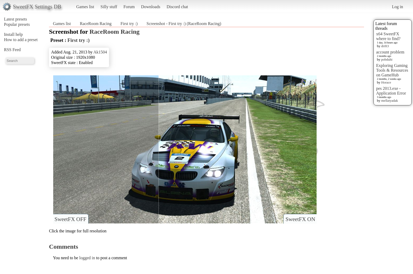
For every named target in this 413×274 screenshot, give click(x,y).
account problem (390, 52)
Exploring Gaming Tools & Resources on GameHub (392, 70)
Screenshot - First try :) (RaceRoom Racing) (183, 23)
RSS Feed (12, 49)
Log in (397, 6)
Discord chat (177, 6)
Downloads (150, 6)
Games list (85, 6)
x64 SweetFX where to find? (388, 36)
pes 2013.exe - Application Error (391, 90)
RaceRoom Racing (95, 23)
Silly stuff (109, 6)
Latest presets (15, 19)
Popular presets (17, 24)
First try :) (128, 23)
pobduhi (386, 59)
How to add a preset (21, 39)
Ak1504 (100, 52)
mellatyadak (389, 100)
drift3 (385, 46)
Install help (13, 34)
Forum (129, 6)
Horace (386, 82)
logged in (87, 258)
